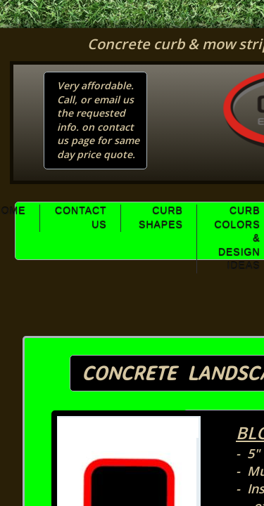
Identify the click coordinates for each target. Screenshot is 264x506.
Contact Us (81, 218)
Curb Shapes (161, 218)
